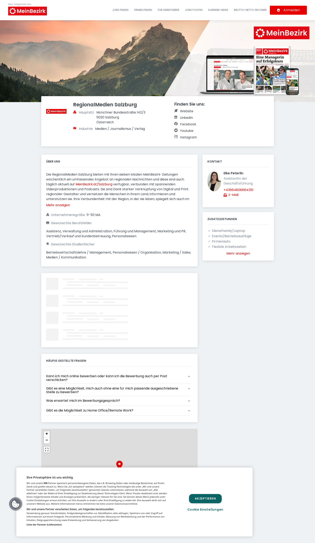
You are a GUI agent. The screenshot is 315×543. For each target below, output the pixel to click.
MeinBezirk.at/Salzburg (94, 184)
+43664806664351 (238, 190)
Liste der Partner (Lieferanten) (44, 524)
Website (186, 111)
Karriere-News (218, 10)
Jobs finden (120, 10)
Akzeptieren (205, 498)
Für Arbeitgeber (168, 10)
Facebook (188, 124)
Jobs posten (194, 10)
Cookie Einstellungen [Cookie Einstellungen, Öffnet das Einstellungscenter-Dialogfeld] (205, 509)
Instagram (188, 137)
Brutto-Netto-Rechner (250, 10)
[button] (119, 465)
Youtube (186, 130)
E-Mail (233, 194)
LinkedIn (186, 117)
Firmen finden (143, 10)
